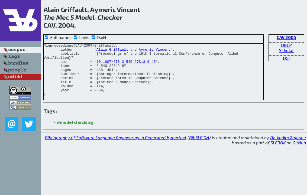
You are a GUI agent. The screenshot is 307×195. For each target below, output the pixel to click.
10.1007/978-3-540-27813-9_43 (126, 65)
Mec (62, 17)
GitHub (299, 153)
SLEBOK (278, 153)
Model (85, 17)
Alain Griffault (112, 50)
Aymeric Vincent (154, 50)
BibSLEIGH (199, 148)
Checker (110, 17)
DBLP (286, 45)
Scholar (286, 50)
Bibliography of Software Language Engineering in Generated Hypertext (115, 148)
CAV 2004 (286, 37)
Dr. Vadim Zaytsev (288, 148)
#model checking (75, 132)
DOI (286, 58)
